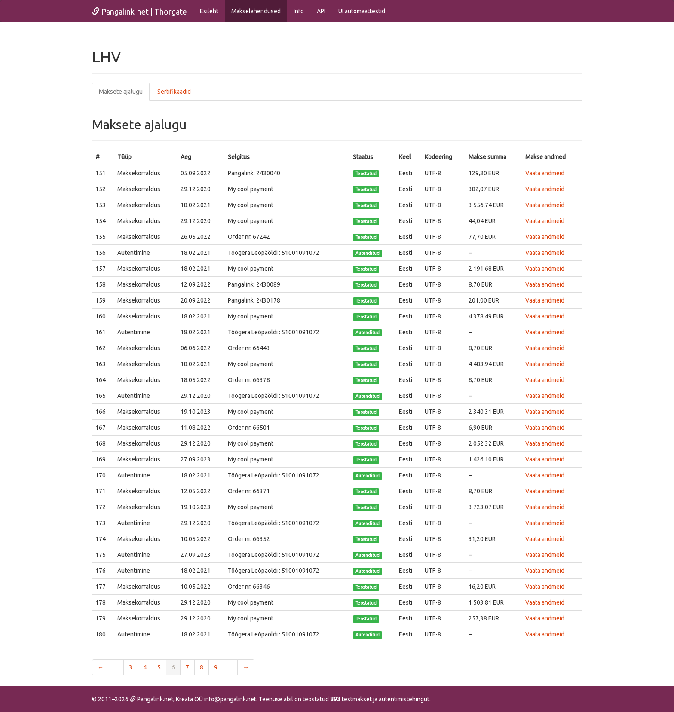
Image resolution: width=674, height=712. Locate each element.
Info (299, 11)
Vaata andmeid (544, 173)
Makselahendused (256, 11)
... (116, 667)
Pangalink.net (151, 699)
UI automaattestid (361, 11)
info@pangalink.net (230, 699)
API (321, 11)
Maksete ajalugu (121, 91)
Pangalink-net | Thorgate (139, 11)
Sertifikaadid (174, 91)
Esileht (209, 11)
